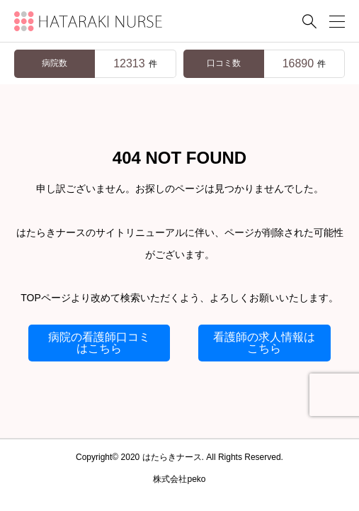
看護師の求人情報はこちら (264, 342)
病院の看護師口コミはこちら (99, 342)
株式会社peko (179, 479)
